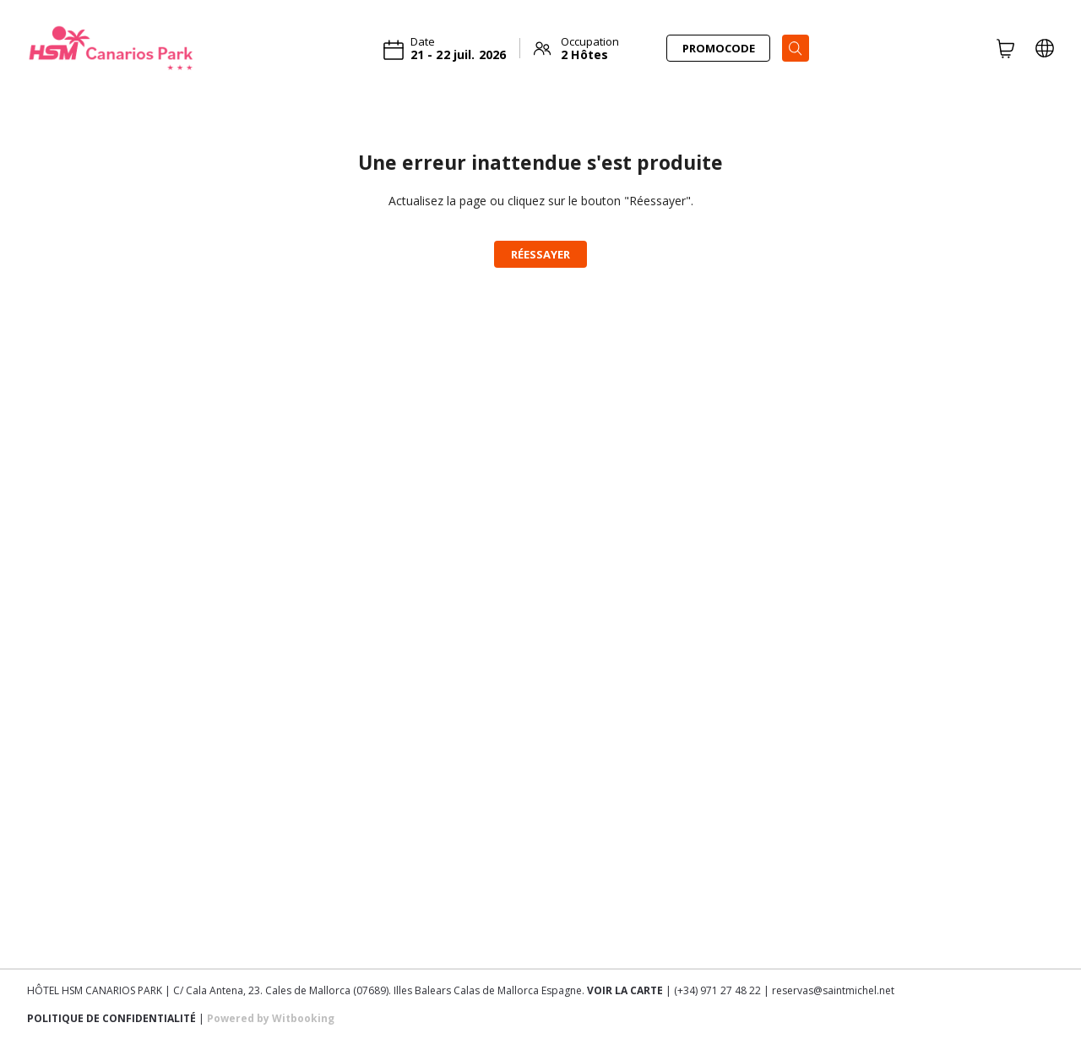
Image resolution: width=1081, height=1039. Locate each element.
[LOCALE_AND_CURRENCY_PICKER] (1044, 48)
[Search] (795, 48)
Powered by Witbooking (270, 1018)
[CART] (1006, 48)
